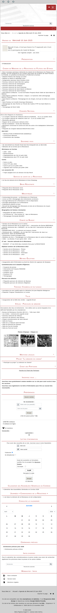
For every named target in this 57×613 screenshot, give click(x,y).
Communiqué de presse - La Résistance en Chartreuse (20, 197)
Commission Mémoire (10, 135)
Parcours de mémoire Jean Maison (13, 317)
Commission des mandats (11, 137)
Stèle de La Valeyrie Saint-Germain (13, 322)
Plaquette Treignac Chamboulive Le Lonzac (16, 292)
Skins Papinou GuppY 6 (21, 612)
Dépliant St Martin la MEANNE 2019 (13, 78)
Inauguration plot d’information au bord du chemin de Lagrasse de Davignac (26, 262)
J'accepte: (21, 466)
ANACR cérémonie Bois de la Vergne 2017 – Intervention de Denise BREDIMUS (28, 225)
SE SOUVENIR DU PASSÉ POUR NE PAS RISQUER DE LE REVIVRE (24, 145)
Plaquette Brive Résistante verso (13, 189)
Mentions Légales (13, 582)
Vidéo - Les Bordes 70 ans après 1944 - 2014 (17, 239)
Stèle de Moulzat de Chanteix (11, 324)
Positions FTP (8, 274)
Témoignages (7, 276)
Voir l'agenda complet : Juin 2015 (28, 52)
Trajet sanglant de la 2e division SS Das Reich (18, 172)
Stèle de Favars (7, 321)
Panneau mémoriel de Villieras (12, 315)
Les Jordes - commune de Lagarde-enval (15, 314)
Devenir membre (29, 397)
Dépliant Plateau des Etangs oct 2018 (14, 76)
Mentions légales (37, 355)
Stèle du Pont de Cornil (9, 328)
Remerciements (8, 153)
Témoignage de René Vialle (11, 107)
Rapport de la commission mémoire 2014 (15, 122)
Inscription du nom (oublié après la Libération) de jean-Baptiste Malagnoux (26, 290)
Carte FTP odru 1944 (10, 164)
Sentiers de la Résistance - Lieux (14, 254)
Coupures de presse (10, 267)
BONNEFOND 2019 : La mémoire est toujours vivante (19, 230)
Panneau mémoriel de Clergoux (12, 85)
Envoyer (29, 413)
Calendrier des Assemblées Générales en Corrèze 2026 (21, 489)
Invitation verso (8, 272)
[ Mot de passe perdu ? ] (29, 416)
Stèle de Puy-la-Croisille (10, 326)
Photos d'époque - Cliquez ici (28, 332)
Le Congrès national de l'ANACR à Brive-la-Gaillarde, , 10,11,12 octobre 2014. (27, 116)
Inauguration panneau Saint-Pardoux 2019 (15, 80)
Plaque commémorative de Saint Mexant (15, 319)
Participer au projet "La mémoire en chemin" (18, 362)
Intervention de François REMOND (14, 269)
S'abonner (8, 452)
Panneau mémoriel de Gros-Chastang (14, 87)
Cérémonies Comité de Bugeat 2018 (14, 235)
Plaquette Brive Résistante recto (12, 188)
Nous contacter (12, 575)
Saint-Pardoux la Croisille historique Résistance (17, 102)
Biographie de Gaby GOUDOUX (13, 212)
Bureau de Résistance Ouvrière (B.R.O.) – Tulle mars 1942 (21, 312)
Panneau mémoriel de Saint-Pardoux (14, 90)
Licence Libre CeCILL (36, 612)
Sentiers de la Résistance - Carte (14, 251)
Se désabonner (9, 455)
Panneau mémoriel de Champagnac (13, 83)
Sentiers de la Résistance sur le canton (15, 223)
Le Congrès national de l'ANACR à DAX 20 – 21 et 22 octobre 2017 (24, 118)
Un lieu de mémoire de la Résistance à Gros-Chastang (19, 180)
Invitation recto (8, 270)
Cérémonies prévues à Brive (14, 549)
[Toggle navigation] (53, 28)
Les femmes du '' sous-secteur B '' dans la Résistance (20, 214)
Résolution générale (9, 120)
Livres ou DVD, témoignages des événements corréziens (20, 199)
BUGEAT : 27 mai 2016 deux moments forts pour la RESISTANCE (24, 244)
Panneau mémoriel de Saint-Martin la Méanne (16, 89)
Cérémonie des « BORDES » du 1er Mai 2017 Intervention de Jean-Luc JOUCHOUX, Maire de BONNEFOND (25, 232)
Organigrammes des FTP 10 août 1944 (15, 157)
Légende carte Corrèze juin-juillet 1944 (16, 167)
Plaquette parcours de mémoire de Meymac (17, 281)
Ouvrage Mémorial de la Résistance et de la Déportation (20, 200)
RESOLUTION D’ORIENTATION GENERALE (17, 133)
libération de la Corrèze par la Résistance (15, 146)
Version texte (11, 579)
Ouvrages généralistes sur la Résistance (15, 202)
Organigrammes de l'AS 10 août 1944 (15, 155)
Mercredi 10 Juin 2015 (33, 33)
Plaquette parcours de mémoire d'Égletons (17, 283)
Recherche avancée (28, 25)
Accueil (14, 33)
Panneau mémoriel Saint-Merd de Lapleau (15, 82)
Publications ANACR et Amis (11, 204)
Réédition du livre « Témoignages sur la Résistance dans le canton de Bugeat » (27, 237)
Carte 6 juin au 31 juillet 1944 (13, 165)
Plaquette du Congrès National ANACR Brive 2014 (18, 128)
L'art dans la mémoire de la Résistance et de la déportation (22, 497)
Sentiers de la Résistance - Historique (15, 252)
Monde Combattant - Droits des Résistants (16, 123)
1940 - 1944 (7, 151)
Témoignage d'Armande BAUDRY (14, 216)
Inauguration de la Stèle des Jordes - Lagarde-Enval (19, 300)
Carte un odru (8, 162)
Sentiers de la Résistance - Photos (14, 249)
